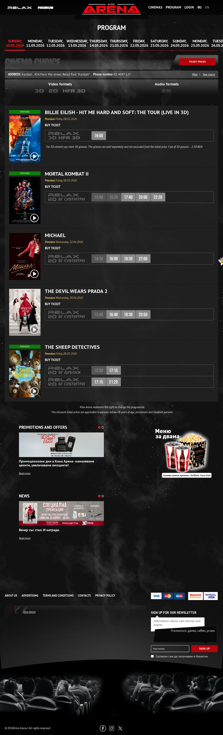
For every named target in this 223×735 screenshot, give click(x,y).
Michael (55, 235)
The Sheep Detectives (72, 347)
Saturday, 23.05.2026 (159, 43)
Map (195, 74)
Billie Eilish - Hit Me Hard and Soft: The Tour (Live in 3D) (117, 112)
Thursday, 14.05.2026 (99, 43)
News (24, 496)
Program (173, 7)
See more (209, 74)
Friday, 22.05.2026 (139, 43)
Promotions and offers (43, 427)
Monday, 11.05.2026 (35, 43)
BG (200, 7)
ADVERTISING (30, 595)
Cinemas (155, 7)
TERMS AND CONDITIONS (58, 595)
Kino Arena (29, 612)
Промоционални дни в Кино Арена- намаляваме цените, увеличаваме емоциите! (56, 463)
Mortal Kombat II (67, 174)
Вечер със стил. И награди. (39, 530)
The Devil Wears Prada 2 (76, 291)
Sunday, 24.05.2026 (180, 43)
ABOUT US (11, 595)
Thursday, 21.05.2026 (119, 43)
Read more (24, 473)
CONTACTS (84, 595)
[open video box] (34, 156)
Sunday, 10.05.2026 (15, 43)
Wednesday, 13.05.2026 (77, 43)
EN (207, 7)
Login (189, 7)
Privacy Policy (105, 595)
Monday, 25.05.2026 (200, 43)
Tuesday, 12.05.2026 (55, 43)
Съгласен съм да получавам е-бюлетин (182, 656)
